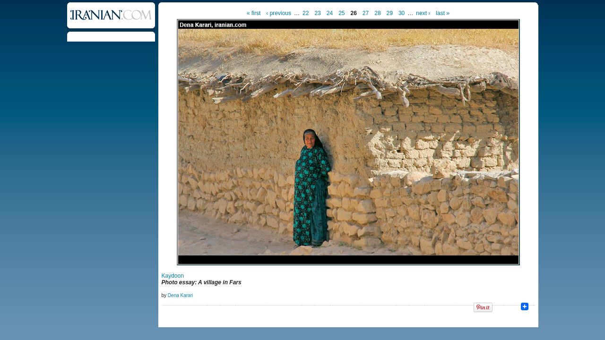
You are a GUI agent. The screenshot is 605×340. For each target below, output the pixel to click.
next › (423, 13)
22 (305, 13)
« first (253, 13)
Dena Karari (180, 295)
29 (390, 13)
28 (377, 13)
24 (330, 13)
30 (401, 13)
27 (366, 13)
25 (341, 13)
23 (317, 13)
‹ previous (278, 13)
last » (442, 13)
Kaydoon (173, 275)
